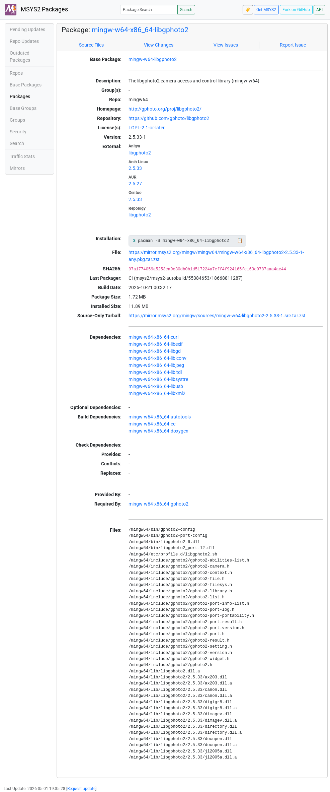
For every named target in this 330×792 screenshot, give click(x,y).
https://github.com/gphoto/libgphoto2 (169, 118)
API (319, 9)
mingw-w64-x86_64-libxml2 (157, 393)
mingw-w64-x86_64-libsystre (158, 379)
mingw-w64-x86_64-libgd (155, 351)
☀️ (247, 9)
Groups (17, 120)
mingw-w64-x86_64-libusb (156, 386)
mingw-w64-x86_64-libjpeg (156, 365)
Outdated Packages (20, 56)
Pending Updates (27, 29)
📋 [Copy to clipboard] (240, 240)
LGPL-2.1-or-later (147, 127)
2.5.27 (135, 183)
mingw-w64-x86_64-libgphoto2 (140, 30)
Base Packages (26, 84)
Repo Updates (24, 41)
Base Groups (23, 108)
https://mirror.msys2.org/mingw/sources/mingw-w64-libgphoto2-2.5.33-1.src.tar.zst (217, 315)
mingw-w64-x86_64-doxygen (158, 431)
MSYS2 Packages (36, 9)
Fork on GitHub (296, 9)
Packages (20, 96)
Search (186, 9)
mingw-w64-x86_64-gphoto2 (158, 504)
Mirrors (17, 168)
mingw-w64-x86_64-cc (152, 423)
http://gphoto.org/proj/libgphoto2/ (165, 109)
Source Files (91, 45)
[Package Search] (149, 9)
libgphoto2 (140, 152)
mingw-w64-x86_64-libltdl (155, 372)
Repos (16, 73)
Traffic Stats (22, 156)
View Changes (158, 45)
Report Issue (293, 45)
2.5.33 (135, 168)
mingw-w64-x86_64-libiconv (157, 358)
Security (18, 131)
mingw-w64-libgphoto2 (153, 59)
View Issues (226, 45)
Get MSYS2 (266, 9)
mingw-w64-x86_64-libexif (156, 344)
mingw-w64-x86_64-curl (153, 337)
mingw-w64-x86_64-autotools (160, 416)
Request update (81, 788)
